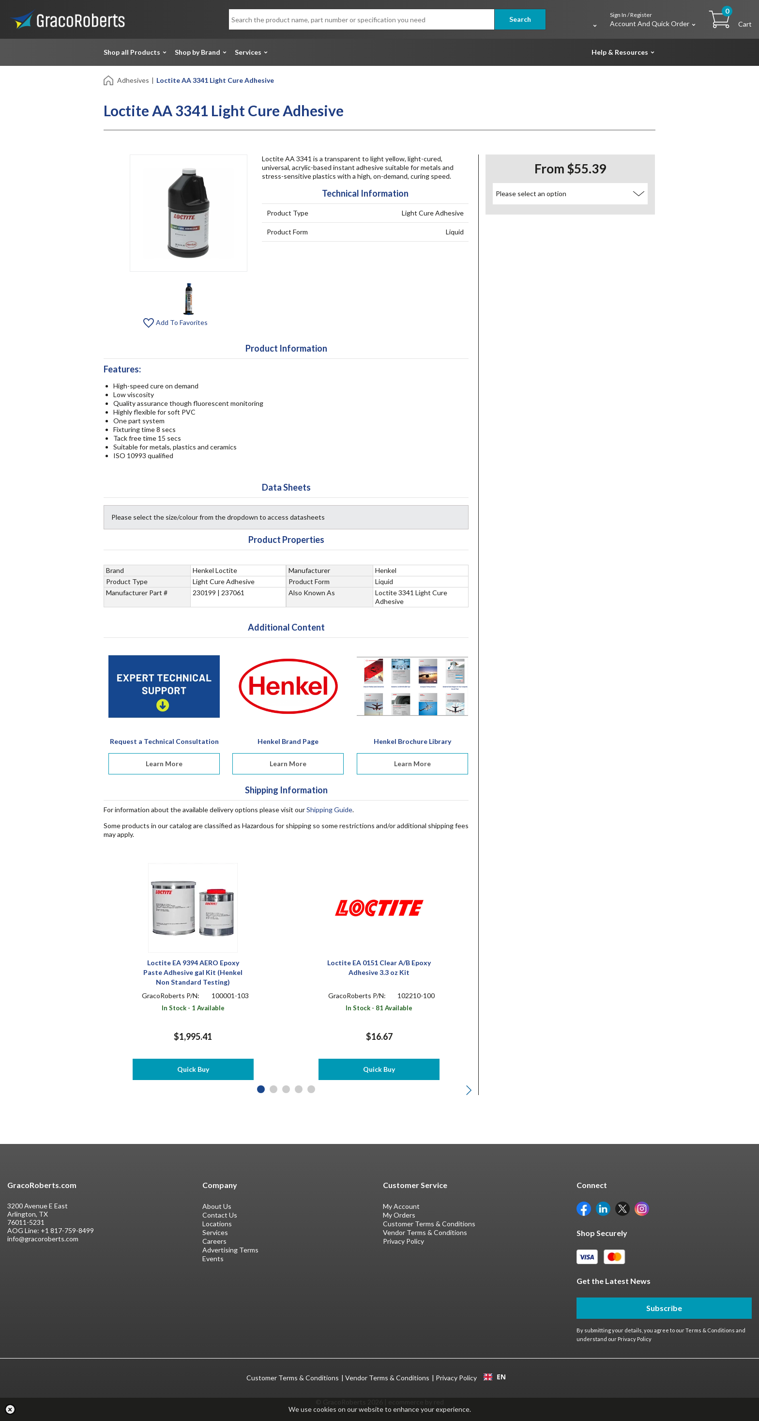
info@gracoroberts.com (42, 1239)
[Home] (109, 80)
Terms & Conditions (710, 1330)
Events (213, 1258)
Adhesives (133, 80)
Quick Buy (193, 1069)
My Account (401, 1206)
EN (495, 1377)
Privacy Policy (403, 1241)
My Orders (399, 1215)
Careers (214, 1241)
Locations (217, 1224)
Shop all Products (132, 52)
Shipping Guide (329, 809)
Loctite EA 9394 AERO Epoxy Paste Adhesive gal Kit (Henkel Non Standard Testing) (193, 972)
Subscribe (664, 1308)
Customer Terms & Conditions (429, 1224)
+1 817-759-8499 (67, 1230)
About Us (216, 1206)
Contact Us (219, 1215)
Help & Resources (620, 52)
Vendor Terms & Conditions (425, 1232)
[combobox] (494, 1377)
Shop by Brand (197, 52)
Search (520, 19)
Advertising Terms (230, 1250)
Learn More (164, 763)
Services (248, 52)
